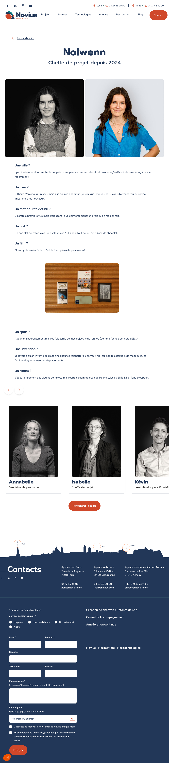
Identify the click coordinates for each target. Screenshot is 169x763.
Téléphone (14, 666)
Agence (103, 14)
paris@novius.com (71, 587)
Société (13, 652)
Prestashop (154, 694)
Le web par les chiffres (97, 689)
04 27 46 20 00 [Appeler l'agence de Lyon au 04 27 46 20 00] (117, 5)
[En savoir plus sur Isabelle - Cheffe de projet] (96, 448)
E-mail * (49, 666)
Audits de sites (93, 631)
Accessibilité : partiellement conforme (100, 719)
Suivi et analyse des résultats (117, 647)
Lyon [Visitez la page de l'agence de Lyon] (99, 5)
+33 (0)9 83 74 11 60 (136, 583)
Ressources (123, 14)
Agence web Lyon (104, 567)
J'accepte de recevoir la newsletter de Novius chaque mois (44, 726)
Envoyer (18, 750)
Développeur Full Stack (133, 682)
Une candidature (41, 622)
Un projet (19, 622)
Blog (140, 14)
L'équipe (90, 684)
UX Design (91, 635)
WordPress (153, 689)
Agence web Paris (71, 567)
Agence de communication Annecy (144, 567)
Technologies (83, 14)
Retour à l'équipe (23, 38)
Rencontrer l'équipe (84, 505)
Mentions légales (95, 708)
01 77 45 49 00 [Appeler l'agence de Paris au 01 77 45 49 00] (156, 5)
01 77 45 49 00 (70, 583)
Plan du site (92, 725)
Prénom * (50, 637)
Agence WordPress (128, 619)
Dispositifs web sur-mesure (100, 614)
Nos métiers (132, 675)
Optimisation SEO (95, 652)
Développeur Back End (133, 698)
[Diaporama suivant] (19, 390)
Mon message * (36, 683)
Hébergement (148, 619)
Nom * (12, 637)
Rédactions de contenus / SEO (143, 631)
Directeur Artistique (134, 713)
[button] (7, 757)
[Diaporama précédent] (8, 390)
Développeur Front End (134, 690)
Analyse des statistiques (147, 647)
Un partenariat (66, 622)
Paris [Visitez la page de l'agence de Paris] (138, 5)
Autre (17, 626)
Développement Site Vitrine (100, 619)
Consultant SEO (132, 718)
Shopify (152, 698)
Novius (91, 675)
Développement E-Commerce (133, 614)
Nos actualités (93, 694)
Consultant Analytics (134, 722)
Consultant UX (131, 727)
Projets (45, 14)
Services (62, 14)
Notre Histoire (93, 680)
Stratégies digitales (114, 631)
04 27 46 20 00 (103, 583)
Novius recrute (94, 698)
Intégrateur (130, 704)
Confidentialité (93, 712)
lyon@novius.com (104, 587)
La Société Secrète (96, 703)
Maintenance (93, 647)
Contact (158, 15)
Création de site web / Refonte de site (111, 610)
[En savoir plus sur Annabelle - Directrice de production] (33, 448)
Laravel (151, 684)
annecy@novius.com (136, 587)
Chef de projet (131, 708)
